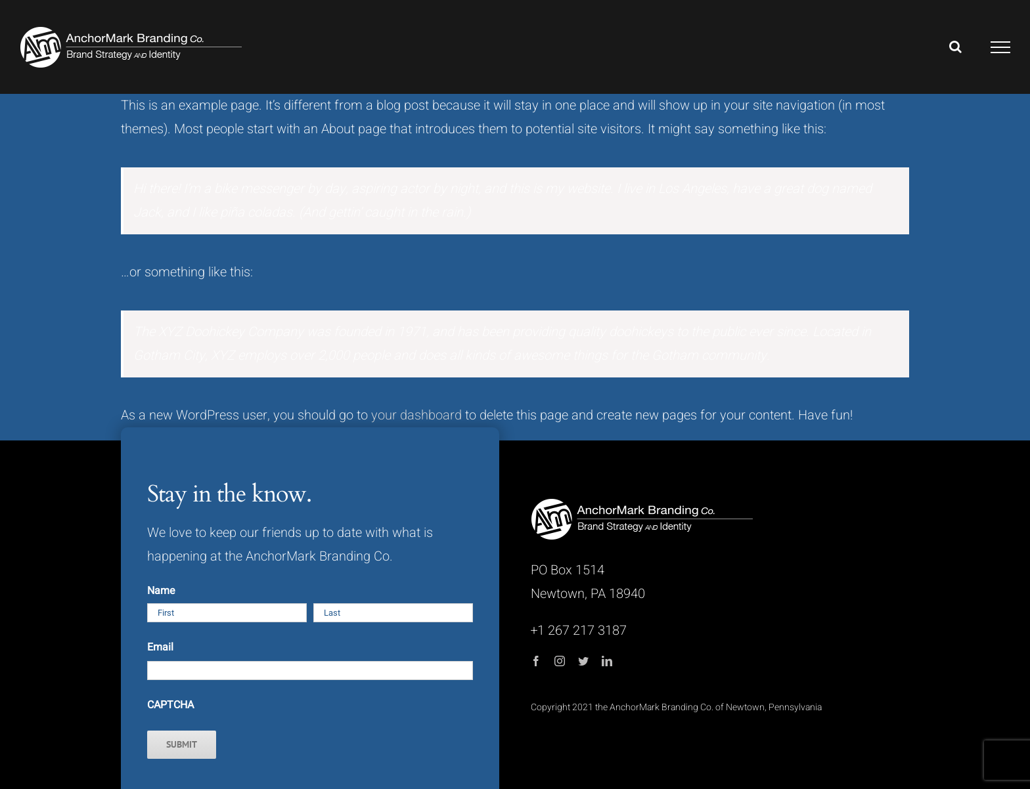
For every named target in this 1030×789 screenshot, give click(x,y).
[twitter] (583, 661)
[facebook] (536, 661)
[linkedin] (607, 661)
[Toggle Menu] (1000, 47)
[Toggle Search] (955, 46)
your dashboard (416, 415)
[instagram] (559, 661)
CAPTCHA (170, 705)
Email (160, 647)
